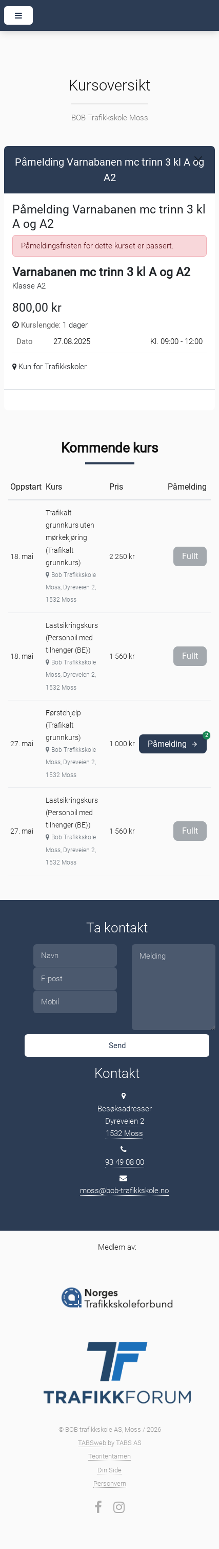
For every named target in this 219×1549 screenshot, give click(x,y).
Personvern (109, 1483)
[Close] (198, 160)
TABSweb (92, 1443)
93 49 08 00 (124, 1162)
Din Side (109, 1470)
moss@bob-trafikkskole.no (124, 1190)
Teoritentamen (109, 1456)
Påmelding (177, 741)
